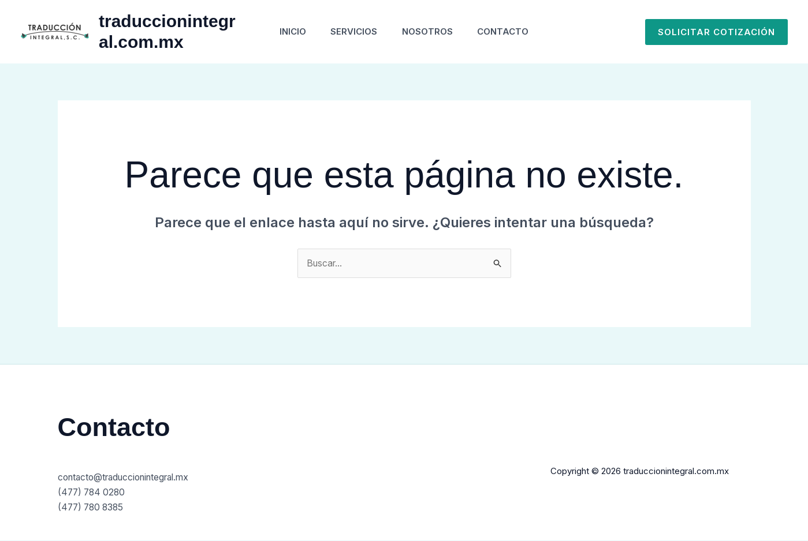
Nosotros (429, 31)
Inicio (286, 31)
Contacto (509, 31)
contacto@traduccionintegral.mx (129, 477)
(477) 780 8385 (93, 507)
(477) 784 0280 (93, 492)
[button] (716, 32)
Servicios (352, 31)
